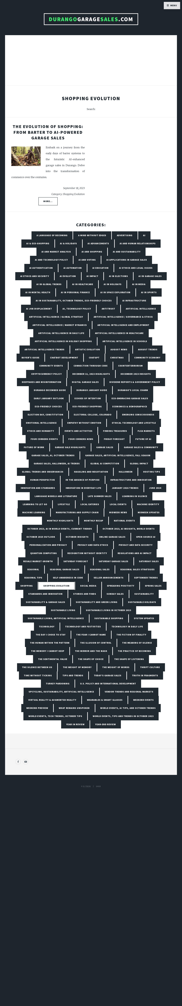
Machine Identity (148, 504)
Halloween (126, 471)
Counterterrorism (130, 365)
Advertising (125, 235)
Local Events (118, 504)
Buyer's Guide (31, 357)
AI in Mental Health (37, 292)
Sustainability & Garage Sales (45, 602)
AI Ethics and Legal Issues (135, 267)
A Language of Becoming (52, 235)
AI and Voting (87, 259)
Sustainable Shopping (108, 618)
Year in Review (75, 724)
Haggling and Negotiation (91, 471)
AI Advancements (98, 243)
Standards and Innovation (45, 593)
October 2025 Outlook (40, 536)
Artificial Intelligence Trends (45, 349)
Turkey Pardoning (57, 683)
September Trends (146, 577)
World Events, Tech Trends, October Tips (55, 716)
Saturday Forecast (75, 561)
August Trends (148, 349)
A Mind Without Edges (92, 235)
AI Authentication (41, 267)
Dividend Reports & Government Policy (134, 382)
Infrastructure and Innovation (131, 479)
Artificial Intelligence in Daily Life (61, 333)
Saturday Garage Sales (113, 561)
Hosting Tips (151, 471)
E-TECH (87, 786)
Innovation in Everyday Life (83, 488)
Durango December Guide (50, 390)
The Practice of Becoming (134, 651)
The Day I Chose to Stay (51, 634)
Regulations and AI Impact (135, 553)
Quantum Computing (43, 553)
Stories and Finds (84, 593)
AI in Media (139, 284)
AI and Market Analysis (56, 251)
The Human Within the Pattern (49, 642)
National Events (124, 520)
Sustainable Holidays (142, 602)
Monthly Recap (93, 520)
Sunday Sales (115, 593)
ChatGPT (94, 357)
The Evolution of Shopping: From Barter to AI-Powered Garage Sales (48, 132)
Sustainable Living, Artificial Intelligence (56, 618)
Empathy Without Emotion (84, 422)
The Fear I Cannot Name (91, 634)
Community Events (51, 365)
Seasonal (33, 569)
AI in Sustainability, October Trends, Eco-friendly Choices (74, 300)
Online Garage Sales (112, 536)
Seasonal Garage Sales (64, 569)
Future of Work (34, 447)
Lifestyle (64, 504)
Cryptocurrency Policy (46, 374)
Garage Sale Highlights (70, 447)
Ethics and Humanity (40, 431)
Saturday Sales (149, 561)
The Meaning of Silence (137, 642)
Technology (46, 626)
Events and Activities (79, 431)
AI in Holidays (112, 284)
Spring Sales (153, 585)
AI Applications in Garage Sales (126, 259)
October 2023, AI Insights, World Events (129, 528)
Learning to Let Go (35, 504)
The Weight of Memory (77, 667)
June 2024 (155, 488)
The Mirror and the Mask (91, 651)
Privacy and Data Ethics (93, 545)
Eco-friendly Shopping (87, 406)
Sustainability (144, 593)
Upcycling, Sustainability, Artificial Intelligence (61, 691)
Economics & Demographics (129, 406)
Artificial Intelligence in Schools (125, 341)
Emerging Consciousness (138, 414)
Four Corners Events (44, 439)
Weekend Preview (37, 708)
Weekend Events (143, 699)
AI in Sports (149, 292)
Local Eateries (90, 504)
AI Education (100, 267)
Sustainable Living (63, 610)
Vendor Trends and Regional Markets (129, 691)
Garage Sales (104, 447)
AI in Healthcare (82, 284)
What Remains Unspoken (74, 708)
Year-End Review (105, 724)
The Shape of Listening (129, 659)
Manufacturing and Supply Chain (77, 512)
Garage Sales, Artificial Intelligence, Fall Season (117, 455)
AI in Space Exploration (115, 292)
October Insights (77, 536)
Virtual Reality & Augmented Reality (52, 699)
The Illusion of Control (96, 642)
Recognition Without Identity (87, 553)
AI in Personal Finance (75, 292)
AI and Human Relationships (138, 243)
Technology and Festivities (83, 626)
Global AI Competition (104, 463)
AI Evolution (68, 276)
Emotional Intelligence (41, 422)
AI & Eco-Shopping (37, 243)
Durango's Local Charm (133, 390)
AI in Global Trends (48, 284)
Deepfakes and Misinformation (41, 382)
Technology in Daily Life (127, 626)
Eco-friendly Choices (48, 406)
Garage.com (91, 19)
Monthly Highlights (60, 520)
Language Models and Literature (56, 496)
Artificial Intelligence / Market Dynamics (60, 325)
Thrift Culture (150, 667)
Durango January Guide (92, 390)
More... (48, 201)
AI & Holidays (68, 243)
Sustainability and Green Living (96, 602)
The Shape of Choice (91, 659)
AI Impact (92, 276)
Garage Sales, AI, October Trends (53, 455)
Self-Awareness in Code (68, 577)
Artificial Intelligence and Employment (123, 325)
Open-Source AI (146, 536)
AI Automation (72, 267)
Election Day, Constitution (45, 414)
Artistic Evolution (87, 349)
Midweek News (118, 512)
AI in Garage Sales (150, 276)
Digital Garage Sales (85, 382)
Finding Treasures (115, 431)
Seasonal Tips (33, 577)
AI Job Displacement (39, 308)
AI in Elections (118, 276)
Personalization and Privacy (48, 545)
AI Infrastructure (134, 300)
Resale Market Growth (38, 561)
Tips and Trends (73, 675)
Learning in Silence (134, 496)
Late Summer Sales (100, 496)
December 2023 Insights (136, 374)
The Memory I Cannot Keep (47, 651)
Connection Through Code (91, 365)
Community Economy (147, 357)
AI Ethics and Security (34, 276)
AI (144, 235)
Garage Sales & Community (141, 447)
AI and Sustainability (126, 251)
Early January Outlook (49, 398)
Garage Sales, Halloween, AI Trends (57, 463)
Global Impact (139, 463)
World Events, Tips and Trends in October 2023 (123, 716)
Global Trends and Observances (42, 471)
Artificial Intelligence (141, 308)
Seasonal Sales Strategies (137, 569)
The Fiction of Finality (131, 634)
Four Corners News (80, 439)
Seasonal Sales (100, 569)
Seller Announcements (109, 577)
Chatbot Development (64, 357)
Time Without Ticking (38, 675)
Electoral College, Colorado (92, 414)
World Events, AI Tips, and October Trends (128, 708)
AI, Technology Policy (77, 308)
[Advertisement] (91, 62)
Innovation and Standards (38, 488)
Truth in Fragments (145, 675)
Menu (173, 5)
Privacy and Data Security (135, 545)
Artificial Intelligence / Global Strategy (56, 316)
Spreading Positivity (120, 585)
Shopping (26, 585)
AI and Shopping (92, 251)
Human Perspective (42, 479)
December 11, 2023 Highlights (91, 374)
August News (119, 349)
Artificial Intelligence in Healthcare (119, 333)
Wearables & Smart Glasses (105, 699)
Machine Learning (33, 512)
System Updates (144, 618)
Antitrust (108, 308)
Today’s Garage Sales (107, 675)
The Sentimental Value (52, 659)
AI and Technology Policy (51, 259)
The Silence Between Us (37, 667)
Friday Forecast (114, 439)
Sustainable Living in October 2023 (108, 610)
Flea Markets (146, 431)
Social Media (88, 585)
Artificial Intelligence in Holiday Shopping (63, 341)
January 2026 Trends (125, 488)
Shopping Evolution (56, 585)
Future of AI (143, 439)
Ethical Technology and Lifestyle (134, 422)
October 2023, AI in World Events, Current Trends (59, 528)
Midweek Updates (149, 512)
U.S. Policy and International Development (108, 683)
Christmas (117, 357)
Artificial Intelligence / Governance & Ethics (123, 316)
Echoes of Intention (88, 398)
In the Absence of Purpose (83, 479)
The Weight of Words (115, 667)
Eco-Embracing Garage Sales (130, 398)
